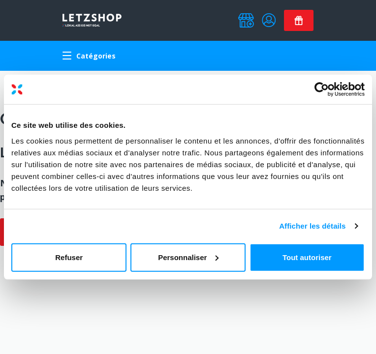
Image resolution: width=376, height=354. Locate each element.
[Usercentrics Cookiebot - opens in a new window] (322, 89)
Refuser (69, 257)
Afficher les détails (312, 226)
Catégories (89, 55)
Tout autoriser (307, 257)
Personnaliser (188, 257)
